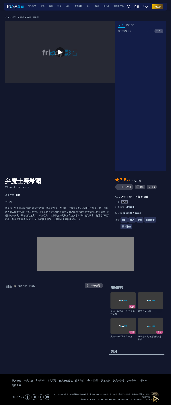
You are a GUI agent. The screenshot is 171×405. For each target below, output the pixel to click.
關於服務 (16, 381)
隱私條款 (79, 381)
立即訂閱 (157, 6)
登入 (146, 7)
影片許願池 (118, 381)
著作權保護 (92, 381)
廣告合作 (131, 381)
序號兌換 (28, 381)
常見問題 (51, 381)
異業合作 (105, 381)
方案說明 (40, 381)
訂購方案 (16, 385)
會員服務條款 (66, 381)
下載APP (143, 381)
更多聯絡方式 (146, 396)
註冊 (136, 7)
